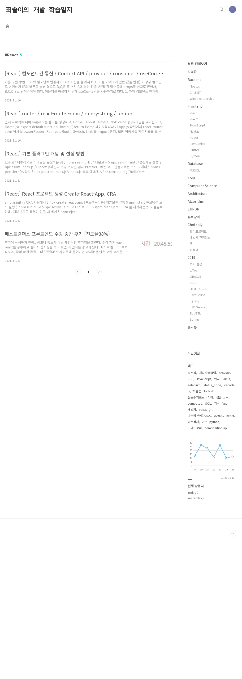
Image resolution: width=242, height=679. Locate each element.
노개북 (192, 514)
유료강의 (194, 358)
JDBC (193, 424)
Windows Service (202, 240)
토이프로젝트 (198, 373)
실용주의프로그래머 (200, 538)
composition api (216, 569)
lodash (209, 532)
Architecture (197, 335)
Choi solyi (195, 366)
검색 (221, 9)
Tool (191, 319)
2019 (191, 399)
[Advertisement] (88, 322)
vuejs (226, 520)
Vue (225, 545)
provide (224, 514)
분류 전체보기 (197, 205)
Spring (194, 461)
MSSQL (195, 312)
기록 (217, 545)
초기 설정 (196, 405)
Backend (194, 221)
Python (195, 297)
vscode (229, 526)
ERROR (193, 350)
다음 (99, 272)
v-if (204, 563)
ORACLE (195, 418)
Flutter (194, 291)
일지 (217, 520)
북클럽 (197, 532)
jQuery (194, 442)
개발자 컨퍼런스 (200, 379)
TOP (232, 675)
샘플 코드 (222, 538)
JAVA (193, 412)
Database (195, 305)
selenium (194, 526)
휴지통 (192, 468)
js (189, 532)
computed (195, 545)
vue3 (202, 551)
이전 (78, 272)
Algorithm (196, 342)
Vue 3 (194, 254)
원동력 (194, 391)
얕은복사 (193, 563)
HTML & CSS (198, 430)
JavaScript (197, 285)
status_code (212, 526)
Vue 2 (194, 260)
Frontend (195, 247)
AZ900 (218, 557)
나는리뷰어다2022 (199, 557)
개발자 (192, 551)
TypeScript (197, 266)
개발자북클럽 (207, 514)
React (194, 279)
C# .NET (195, 234)
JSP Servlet (198, 448)
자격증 (192, 213)
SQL (208, 545)
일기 (190, 520)
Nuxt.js (194, 273)
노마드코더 (195, 569)
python (214, 563)
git (210, 551)
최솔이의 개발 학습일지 (39, 9)
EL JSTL (195, 455)
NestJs (195, 228)
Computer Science (202, 327)
